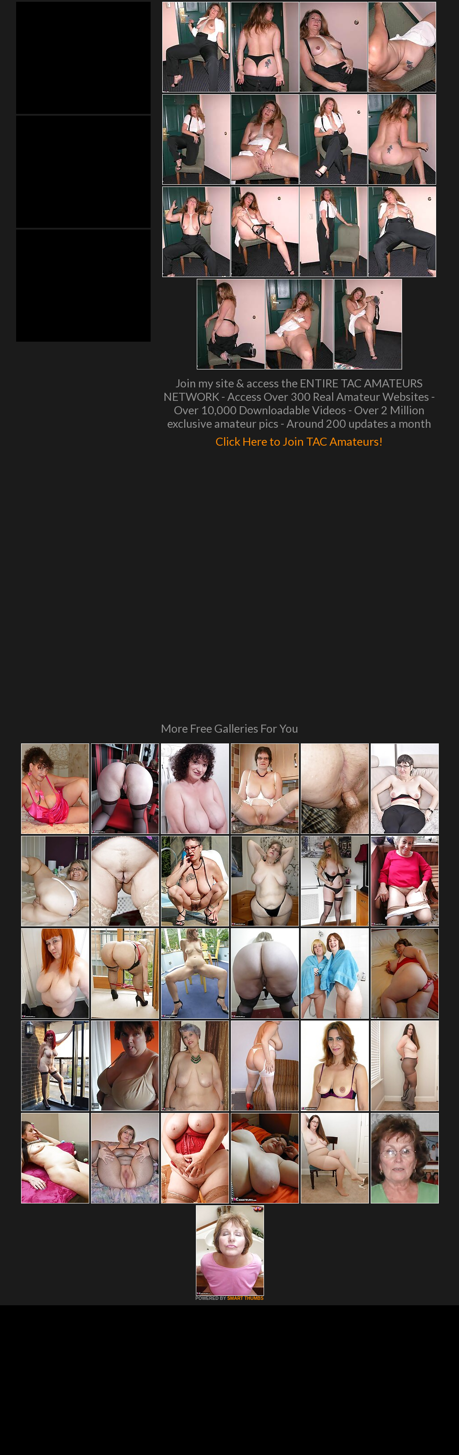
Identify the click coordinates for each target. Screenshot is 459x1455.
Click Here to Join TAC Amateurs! (299, 439)
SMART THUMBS (245, 1175)
